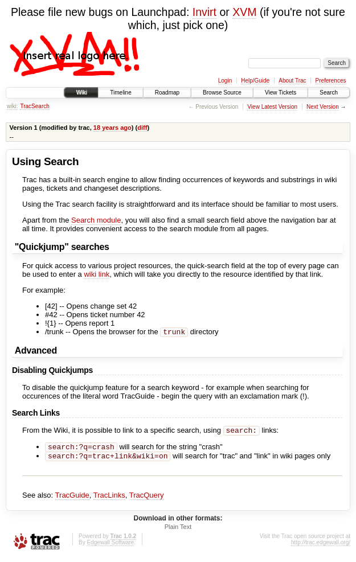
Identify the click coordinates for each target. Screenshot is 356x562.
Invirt (204, 12)
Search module (96, 220)
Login (225, 80)
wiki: (12, 106)
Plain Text (178, 531)
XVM (244, 12)
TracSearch (34, 106)
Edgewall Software (110, 547)
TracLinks (109, 499)
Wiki (81, 92)
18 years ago (112, 127)
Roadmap (167, 92)
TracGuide (72, 499)
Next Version (322, 107)
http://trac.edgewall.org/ (320, 547)
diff (142, 127)
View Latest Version (272, 107)
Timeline (120, 92)
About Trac (292, 80)
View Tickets (280, 92)
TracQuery (146, 499)
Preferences (331, 80)
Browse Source (222, 92)
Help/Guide (255, 80)
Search (329, 92)
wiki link (96, 274)
